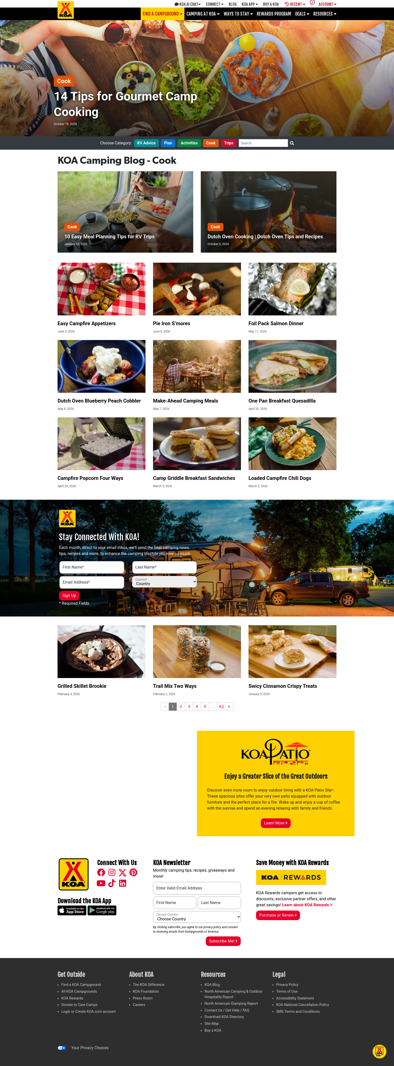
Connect (215, 4)
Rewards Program (274, 14)
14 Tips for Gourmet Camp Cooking (125, 104)
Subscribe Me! (223, 941)
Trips (228, 143)
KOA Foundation (146, 991)
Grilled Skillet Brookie (82, 686)
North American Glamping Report (231, 1003)
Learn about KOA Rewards (307, 905)
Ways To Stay (238, 14)
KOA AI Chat (188, 4)
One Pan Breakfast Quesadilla (282, 401)
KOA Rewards (72, 998)
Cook (64, 81)
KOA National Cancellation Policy (302, 1005)
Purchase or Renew (278, 915)
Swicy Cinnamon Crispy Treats (283, 686)
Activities (189, 143)
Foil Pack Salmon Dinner (276, 323)
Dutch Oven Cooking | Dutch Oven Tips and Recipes (265, 237)
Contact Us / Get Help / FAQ (227, 1010)
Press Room (143, 998)
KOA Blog (212, 985)
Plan (168, 143)
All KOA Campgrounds (79, 991)
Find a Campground (162, 14)
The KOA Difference (148, 985)
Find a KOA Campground (81, 985)
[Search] (263, 143)
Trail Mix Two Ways (174, 686)
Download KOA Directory (224, 1017)
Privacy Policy (287, 985)
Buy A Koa (271, 4)
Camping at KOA (203, 14)
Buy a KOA (213, 1030)
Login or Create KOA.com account (88, 1011)
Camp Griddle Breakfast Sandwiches (194, 478)
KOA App (250, 4)
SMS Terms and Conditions (298, 1011)
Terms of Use (287, 991)
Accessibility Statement (295, 998)
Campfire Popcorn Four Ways (90, 478)
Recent (295, 4)
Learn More (275, 823)
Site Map (212, 1024)
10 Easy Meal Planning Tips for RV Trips (109, 237)
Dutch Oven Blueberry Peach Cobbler (99, 401)
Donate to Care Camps (79, 1005)
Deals (302, 14)
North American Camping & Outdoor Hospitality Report (233, 994)
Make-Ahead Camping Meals (185, 401)
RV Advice (146, 143)
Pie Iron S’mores (171, 323)
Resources (324, 14)
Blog (233, 4)
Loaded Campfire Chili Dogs (280, 478)
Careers (139, 1005)
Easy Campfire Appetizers (87, 323)
